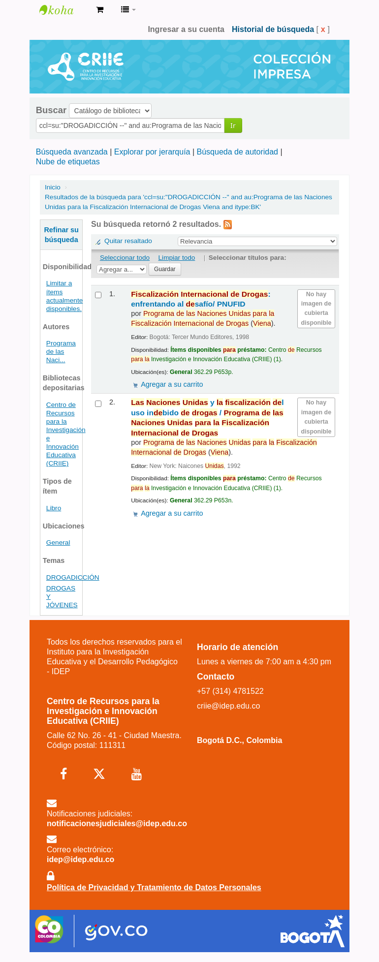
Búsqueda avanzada (72, 152)
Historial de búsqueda (273, 29)
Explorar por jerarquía (152, 152)
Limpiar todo (176, 257)
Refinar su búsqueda (61, 235)
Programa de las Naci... (61, 352)
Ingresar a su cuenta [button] (186, 29)
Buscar (51, 110)
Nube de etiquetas (68, 161)
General (58, 542)
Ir (233, 125)
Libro (53, 508)
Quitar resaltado (128, 241)
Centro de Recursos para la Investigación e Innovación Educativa (64, 10)
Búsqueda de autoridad (237, 152)
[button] (100, 10)
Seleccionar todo (125, 257)
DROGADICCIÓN (72, 577)
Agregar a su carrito (172, 384)
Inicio (53, 187)
